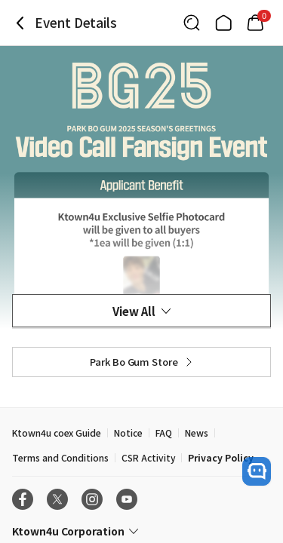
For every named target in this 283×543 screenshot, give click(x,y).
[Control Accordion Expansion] (141, 530)
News (196, 432)
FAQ (163, 432)
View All (141, 311)
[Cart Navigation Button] (255, 22)
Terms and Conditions (60, 457)
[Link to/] (223, 22)
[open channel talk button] (256, 471)
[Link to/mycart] (255, 22)
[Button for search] (191, 22)
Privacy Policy (220, 457)
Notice (128, 432)
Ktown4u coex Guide (56, 432)
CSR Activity (148, 457)
